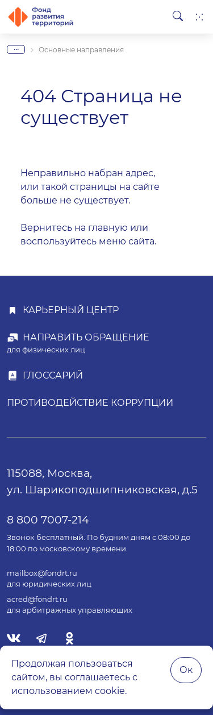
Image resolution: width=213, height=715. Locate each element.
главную (108, 227)
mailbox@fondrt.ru (42, 573)
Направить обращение (86, 337)
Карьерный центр (71, 310)
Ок (186, 669)
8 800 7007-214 (48, 519)
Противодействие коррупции (90, 402)
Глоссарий (53, 375)
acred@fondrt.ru (37, 599)
